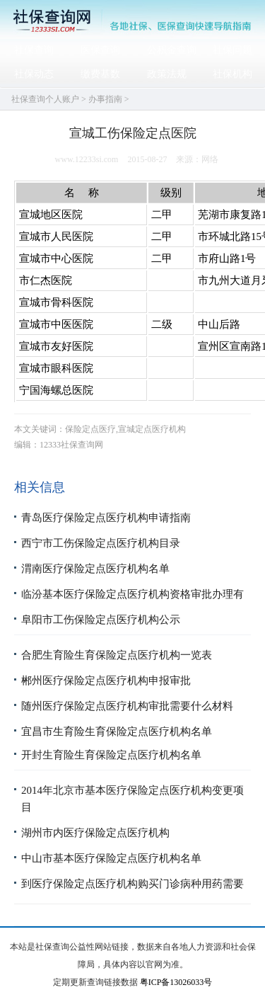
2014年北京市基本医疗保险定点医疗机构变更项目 (132, 799)
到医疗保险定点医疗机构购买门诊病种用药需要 (132, 883)
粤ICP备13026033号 (176, 982)
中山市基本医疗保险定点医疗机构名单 (111, 858)
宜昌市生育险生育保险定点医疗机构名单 (116, 731)
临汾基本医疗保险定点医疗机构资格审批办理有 (132, 594)
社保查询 (34, 50)
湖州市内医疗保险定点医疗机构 (95, 832)
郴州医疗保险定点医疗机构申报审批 (106, 680)
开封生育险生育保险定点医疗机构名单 (111, 755)
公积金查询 (171, 50)
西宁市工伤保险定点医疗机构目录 (100, 543)
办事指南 (105, 99)
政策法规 (167, 74)
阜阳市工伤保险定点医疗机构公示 (100, 619)
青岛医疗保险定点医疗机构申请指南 (106, 517)
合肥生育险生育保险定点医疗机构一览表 (116, 655)
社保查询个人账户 (45, 99)
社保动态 (34, 74)
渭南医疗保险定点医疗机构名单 (95, 568)
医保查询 (100, 50)
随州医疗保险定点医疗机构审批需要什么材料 (127, 706)
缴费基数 (100, 74)
